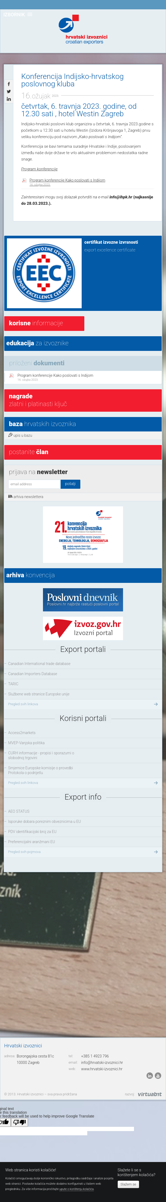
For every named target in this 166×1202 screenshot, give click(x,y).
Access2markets (22, 733)
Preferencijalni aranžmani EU (31, 842)
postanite (28, 452)
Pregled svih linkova (83, 704)
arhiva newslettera (26, 496)
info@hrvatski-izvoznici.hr (102, 1062)
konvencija (30, 575)
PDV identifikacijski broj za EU (32, 832)
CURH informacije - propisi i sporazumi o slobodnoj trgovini (41, 755)
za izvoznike (37, 343)
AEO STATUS (18, 811)
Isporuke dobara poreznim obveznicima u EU (44, 821)
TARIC (13, 684)
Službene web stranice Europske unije (39, 694)
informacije (36, 323)
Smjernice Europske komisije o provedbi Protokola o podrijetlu (40, 770)
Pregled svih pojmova (83, 852)
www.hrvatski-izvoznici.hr (101, 1069)
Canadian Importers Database (32, 674)
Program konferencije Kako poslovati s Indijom (67, 182)
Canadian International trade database (39, 664)
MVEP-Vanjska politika (26, 743)
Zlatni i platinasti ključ (38, 400)
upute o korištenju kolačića (77, 1189)
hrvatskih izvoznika (42, 424)
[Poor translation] (19, 1122)
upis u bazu (20, 435)
